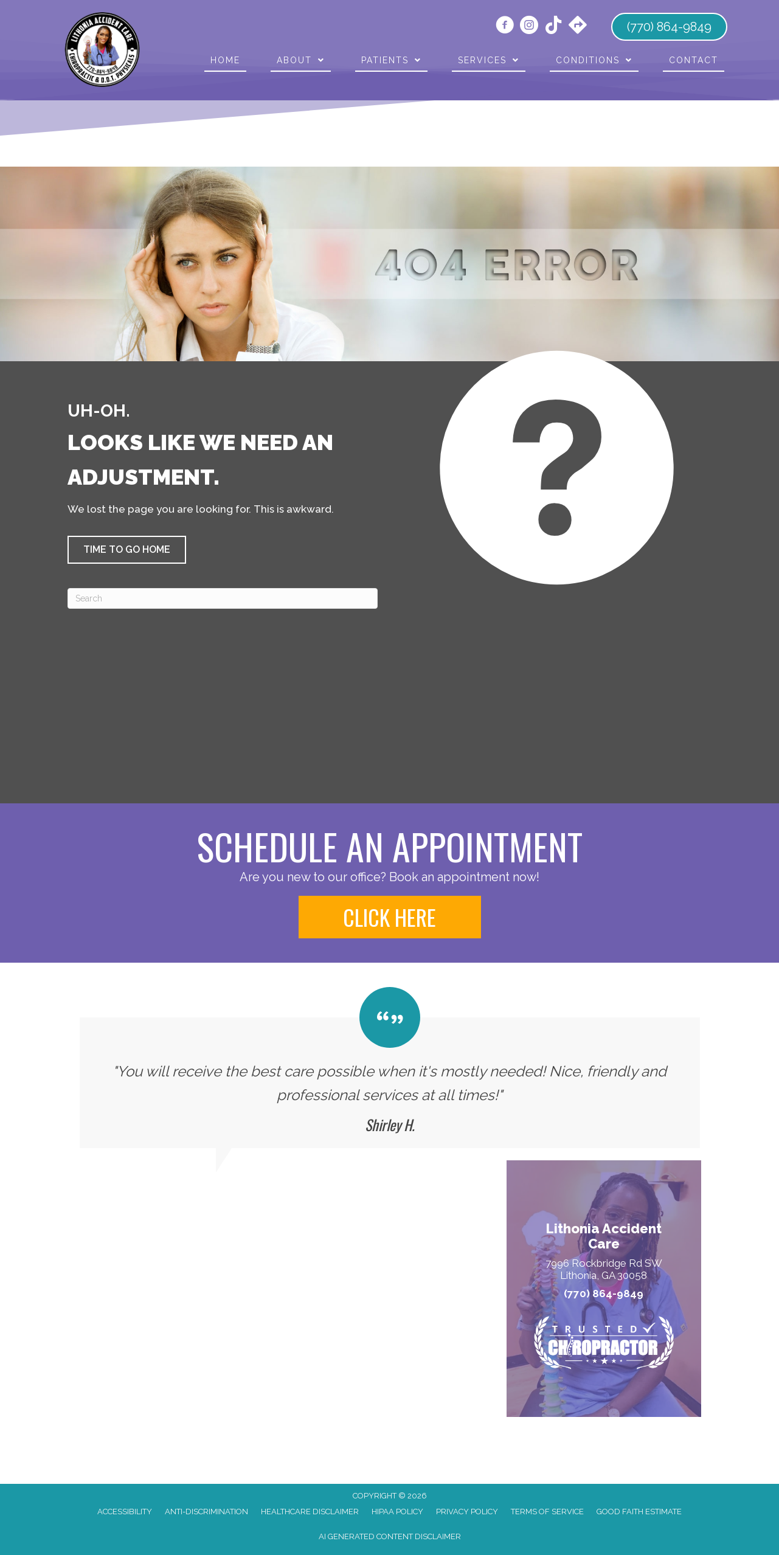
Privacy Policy (467, 1511)
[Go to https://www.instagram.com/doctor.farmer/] (529, 27)
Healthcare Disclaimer (310, 1511)
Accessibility (124, 1511)
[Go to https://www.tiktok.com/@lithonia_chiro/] (553, 26)
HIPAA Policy (397, 1511)
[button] (127, 550)
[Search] (223, 598)
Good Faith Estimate (639, 1511)
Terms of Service (547, 1511)
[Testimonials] (390, 1067)
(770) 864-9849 (603, 1294)
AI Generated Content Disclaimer (390, 1536)
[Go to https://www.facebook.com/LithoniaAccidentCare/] (505, 27)
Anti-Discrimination (206, 1511)
